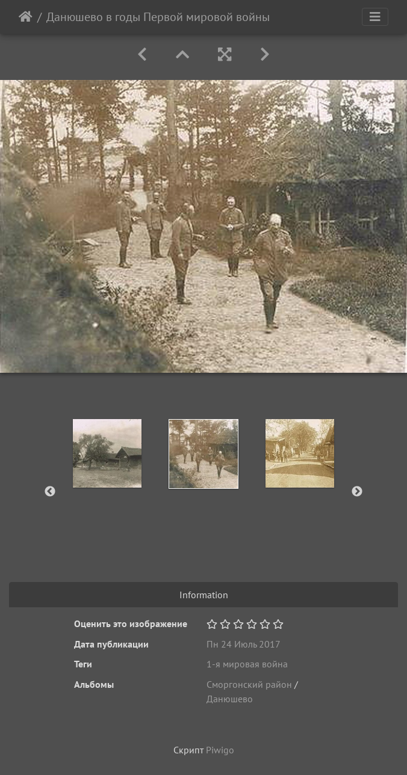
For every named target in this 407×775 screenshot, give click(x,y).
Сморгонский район (249, 684)
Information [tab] (203, 595)
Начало (26, 17)
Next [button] (357, 492)
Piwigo (220, 750)
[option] (107, 453)
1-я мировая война (247, 664)
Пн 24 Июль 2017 (244, 644)
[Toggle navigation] (375, 17)
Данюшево (230, 699)
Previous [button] (50, 492)
